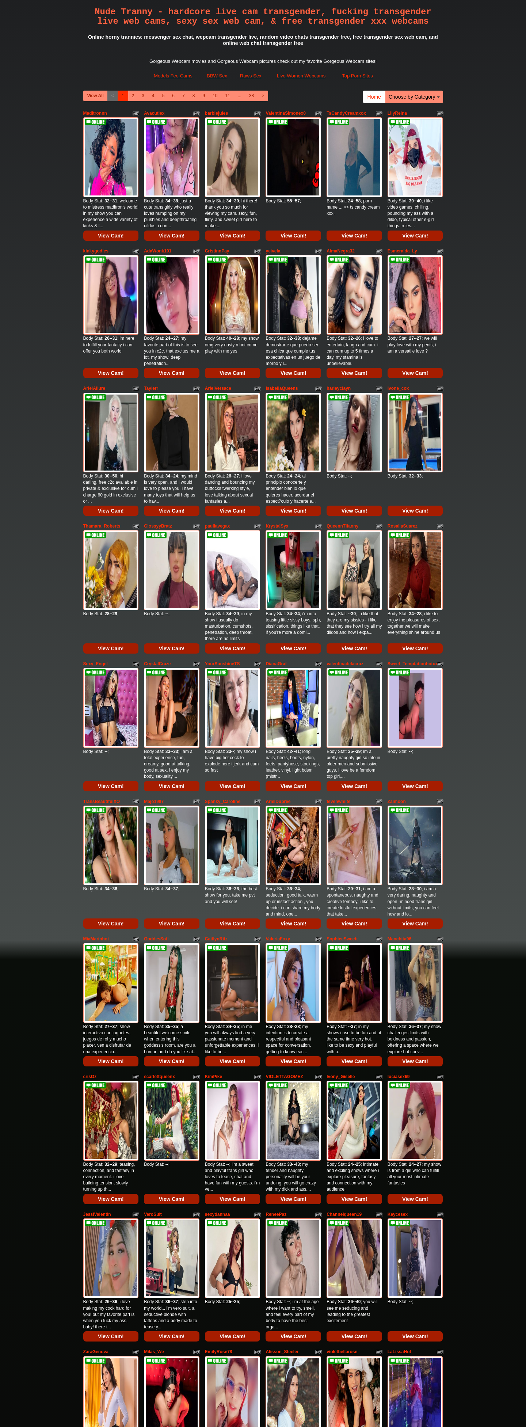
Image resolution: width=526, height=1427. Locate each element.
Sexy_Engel (95, 512)
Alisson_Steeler (282, 1011)
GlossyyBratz (158, 412)
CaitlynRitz (216, 712)
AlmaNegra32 (341, 213)
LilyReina (397, 113)
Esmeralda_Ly (402, 213)
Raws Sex (251, 76)
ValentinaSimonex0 (285, 113)
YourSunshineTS (222, 512)
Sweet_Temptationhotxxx (414, 512)
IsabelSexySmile (283, 1111)
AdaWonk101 (157, 213)
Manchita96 (399, 712)
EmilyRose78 (218, 1011)
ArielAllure (94, 312)
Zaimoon (397, 612)
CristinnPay (217, 213)
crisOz (90, 811)
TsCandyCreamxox (346, 113)
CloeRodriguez (403, 1111)
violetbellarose (342, 1011)
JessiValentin (97, 911)
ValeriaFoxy (278, 712)
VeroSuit (153, 911)
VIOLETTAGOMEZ (284, 811)
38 (251, 95)
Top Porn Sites (357, 76)
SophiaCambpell (161, 1211)
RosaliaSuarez (403, 412)
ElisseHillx (216, 1211)
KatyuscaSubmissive (166, 1111)
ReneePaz (276, 911)
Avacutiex (154, 113)
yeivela (273, 213)
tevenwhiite (338, 612)
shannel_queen (403, 1211)
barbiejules (216, 113)
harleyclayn (339, 312)
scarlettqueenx (159, 811)
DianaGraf (276, 512)
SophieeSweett (342, 712)
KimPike (213, 811)
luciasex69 (399, 811)
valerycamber (341, 1111)
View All (95, 95)
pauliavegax (217, 412)
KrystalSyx (277, 412)
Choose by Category (414, 97)
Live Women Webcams (301, 76)
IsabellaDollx (218, 1111)
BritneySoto (95, 1211)
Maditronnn (95, 113)
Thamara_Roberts (102, 412)
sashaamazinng (99, 1111)
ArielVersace (218, 312)
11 (227, 95)
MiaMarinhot (96, 712)
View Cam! (111, 198)
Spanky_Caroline (222, 612)
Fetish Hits (254, 1410)
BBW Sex (217, 76)
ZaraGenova (95, 1011)
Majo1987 (154, 612)
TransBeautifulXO (101, 612)
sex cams (263, 1357)
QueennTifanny (342, 412)
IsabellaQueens (282, 312)
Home (374, 97)
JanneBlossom (342, 1211)
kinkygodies (95, 213)
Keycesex (398, 911)
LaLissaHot (399, 1011)
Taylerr (151, 312)
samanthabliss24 (283, 1211)
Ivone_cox (398, 312)
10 (215, 95)
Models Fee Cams (173, 76)
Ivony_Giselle (341, 811)
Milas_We (154, 1011)
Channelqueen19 (344, 911)
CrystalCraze (157, 512)
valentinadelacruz (345, 512)
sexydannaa (217, 911)
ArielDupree (278, 612)
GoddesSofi (156, 712)
